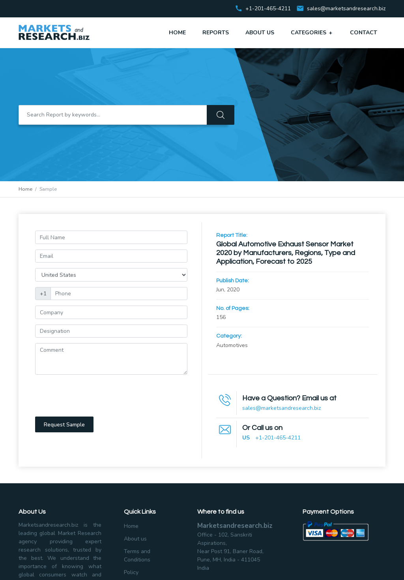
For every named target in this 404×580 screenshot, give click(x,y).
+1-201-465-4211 (278, 437)
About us (135, 538)
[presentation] (95, 395)
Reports (215, 32)
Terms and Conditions (137, 555)
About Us (259, 32)
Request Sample (64, 424)
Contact (363, 32)
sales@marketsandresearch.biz (346, 8)
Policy (131, 572)
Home (177, 32)
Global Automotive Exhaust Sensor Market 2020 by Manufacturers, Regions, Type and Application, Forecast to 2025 (285, 252)
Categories (312, 32)
